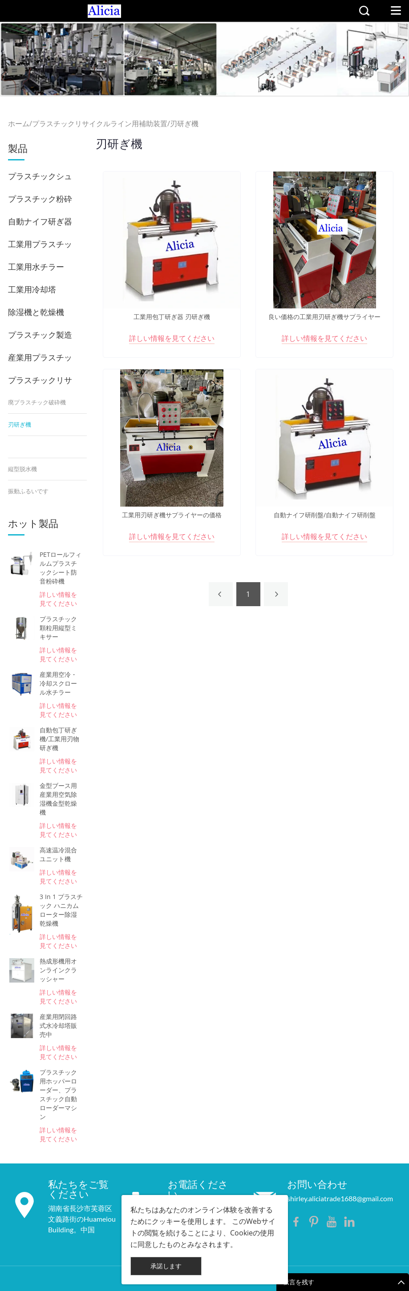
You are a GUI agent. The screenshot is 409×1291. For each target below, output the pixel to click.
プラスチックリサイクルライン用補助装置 (99, 123)
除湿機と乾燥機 (36, 312)
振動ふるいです (28, 491)
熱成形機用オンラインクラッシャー (58, 970)
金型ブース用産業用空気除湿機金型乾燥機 (58, 798)
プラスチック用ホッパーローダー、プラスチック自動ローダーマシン (58, 1094)
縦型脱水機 (22, 469)
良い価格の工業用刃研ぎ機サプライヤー (324, 317)
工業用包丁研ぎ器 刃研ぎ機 (172, 317)
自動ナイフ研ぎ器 (40, 221)
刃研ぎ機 (184, 123)
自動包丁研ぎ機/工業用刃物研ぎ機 (59, 739)
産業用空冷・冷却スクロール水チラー (58, 683)
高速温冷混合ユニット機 (58, 854)
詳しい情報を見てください (58, 599)
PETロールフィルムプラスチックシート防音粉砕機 (60, 567)
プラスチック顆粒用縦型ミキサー (58, 628)
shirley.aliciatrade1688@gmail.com (340, 1198)
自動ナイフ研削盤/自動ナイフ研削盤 (325, 515)
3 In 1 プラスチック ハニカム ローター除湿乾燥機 (61, 909)
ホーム (18, 123)
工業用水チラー (36, 266)
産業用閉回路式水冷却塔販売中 (58, 1025)
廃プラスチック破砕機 (37, 402)
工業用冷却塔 (32, 289)
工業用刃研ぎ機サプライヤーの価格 (172, 515)
